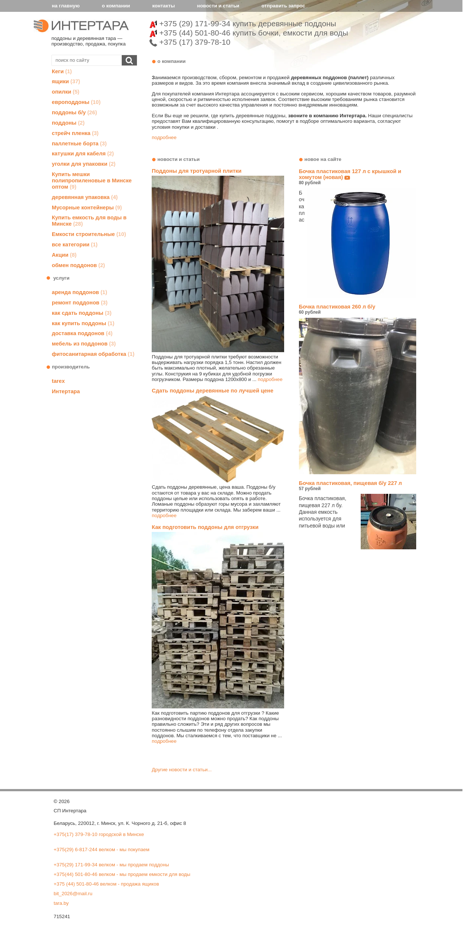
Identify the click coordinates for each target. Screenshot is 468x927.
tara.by (61, 903)
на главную (66, 6)
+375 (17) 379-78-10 (189, 42)
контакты (163, 6)
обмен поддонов (78, 265)
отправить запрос (283, 6)
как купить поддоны (83, 323)
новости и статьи (218, 6)
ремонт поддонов (80, 303)
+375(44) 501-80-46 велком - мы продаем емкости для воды (122, 874)
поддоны (68, 123)
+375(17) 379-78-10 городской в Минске (99, 834)
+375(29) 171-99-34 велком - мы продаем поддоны (111, 864)
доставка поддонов (82, 333)
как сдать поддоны (81, 313)
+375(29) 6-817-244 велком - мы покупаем (101, 849)
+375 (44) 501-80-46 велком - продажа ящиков (106, 884)
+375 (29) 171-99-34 (242, 23)
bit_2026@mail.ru (73, 893)
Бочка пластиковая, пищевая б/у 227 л (357, 486)
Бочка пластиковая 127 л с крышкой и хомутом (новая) (357, 177)
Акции (64, 255)
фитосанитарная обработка (93, 354)
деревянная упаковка (85, 197)
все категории (75, 244)
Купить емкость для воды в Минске (89, 221)
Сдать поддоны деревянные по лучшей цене (212, 391)
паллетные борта (79, 143)
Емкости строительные (89, 234)
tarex (58, 381)
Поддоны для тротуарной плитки (196, 171)
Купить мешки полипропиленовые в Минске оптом (92, 180)
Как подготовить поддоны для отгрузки (205, 527)
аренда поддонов (79, 292)
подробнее (164, 137)
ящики (66, 81)
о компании (116, 6)
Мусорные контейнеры (87, 207)
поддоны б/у (74, 112)
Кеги (62, 71)
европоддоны (76, 102)
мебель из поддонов (84, 344)
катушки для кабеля (83, 153)
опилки (65, 92)
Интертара (66, 391)
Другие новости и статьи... (182, 769)
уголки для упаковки (83, 164)
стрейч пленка (75, 133)
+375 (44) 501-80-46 (248, 32)
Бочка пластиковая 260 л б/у (357, 309)
